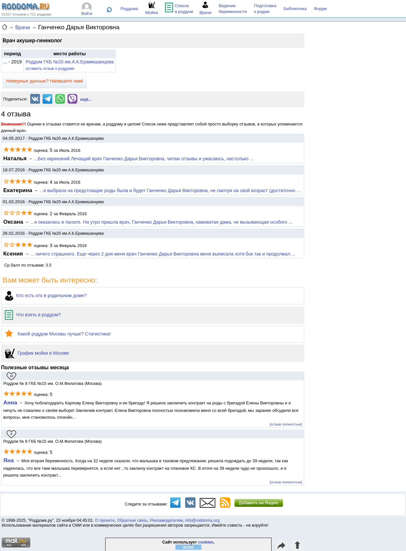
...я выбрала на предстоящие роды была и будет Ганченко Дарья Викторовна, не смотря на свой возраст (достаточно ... (169, 190)
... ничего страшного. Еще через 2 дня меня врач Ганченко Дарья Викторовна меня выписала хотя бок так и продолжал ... (163, 253)
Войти (86, 13)
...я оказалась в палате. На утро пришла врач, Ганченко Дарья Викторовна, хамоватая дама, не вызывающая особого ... (162, 222)
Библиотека (295, 8)
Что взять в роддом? (33, 314)
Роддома (129, 8)
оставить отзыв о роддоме (50, 68)
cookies (206, 542)
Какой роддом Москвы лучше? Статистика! (58, 333)
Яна (9, 460)
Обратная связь (132, 520)
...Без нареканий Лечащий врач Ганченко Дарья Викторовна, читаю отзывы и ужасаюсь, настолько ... (144, 158)
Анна (10, 402)
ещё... (86, 99)
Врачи (22, 27)
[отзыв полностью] (286, 424)
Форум (320, 8)
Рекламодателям (166, 520)
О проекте (105, 520)
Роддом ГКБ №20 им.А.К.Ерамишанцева (70, 61)
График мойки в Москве (37, 353)
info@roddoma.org (202, 520)
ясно (188, 547)
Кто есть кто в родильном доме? (46, 295)
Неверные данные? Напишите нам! (44, 81)
